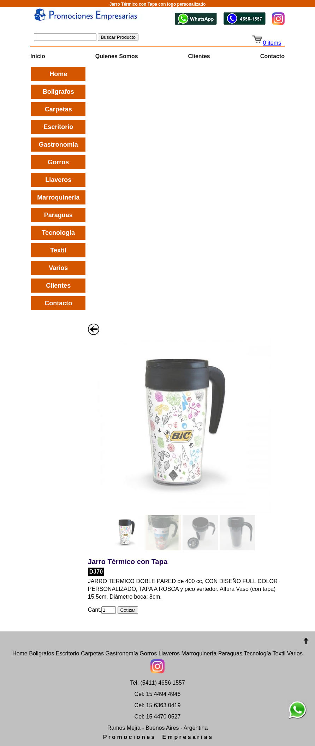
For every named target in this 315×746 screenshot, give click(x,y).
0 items (266, 43)
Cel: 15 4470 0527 (158, 717)
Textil (58, 250)
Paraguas (58, 215)
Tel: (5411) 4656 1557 (157, 683)
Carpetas (58, 109)
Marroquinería (199, 653)
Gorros (58, 162)
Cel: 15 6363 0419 (158, 705)
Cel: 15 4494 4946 (158, 694)
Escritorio (58, 126)
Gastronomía (121, 653)
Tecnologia (58, 232)
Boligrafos (58, 91)
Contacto (272, 56)
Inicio (37, 56)
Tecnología (257, 653)
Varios (58, 267)
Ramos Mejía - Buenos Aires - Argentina (157, 728)
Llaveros (58, 179)
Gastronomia (58, 144)
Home (58, 74)
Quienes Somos (116, 56)
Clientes (199, 56)
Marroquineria (58, 197)
